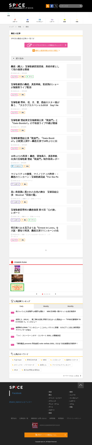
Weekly (46, 306)
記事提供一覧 (24, 418)
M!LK (15, 370)
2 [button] (44, 294)
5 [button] (49, 294)
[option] (46, 278)
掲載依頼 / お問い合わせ (39, 418)
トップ (11, 27)
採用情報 (52, 418)
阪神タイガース (71, 360)
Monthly (70, 306)
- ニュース (72, 395)
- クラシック (52, 401)
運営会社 (14, 418)
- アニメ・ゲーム (53, 404)
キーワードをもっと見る (72, 376)
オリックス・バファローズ (23, 365)
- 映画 (50, 413)
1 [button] (42, 294)
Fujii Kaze (16, 360)
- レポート (72, 401)
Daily (21, 306)
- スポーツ (51, 410)
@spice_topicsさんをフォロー (20, 402)
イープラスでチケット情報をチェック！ (45, 45)
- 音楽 (50, 392)
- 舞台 (50, 395)
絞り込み (18, 58)
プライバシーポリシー (74, 418)
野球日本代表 (31, 360)
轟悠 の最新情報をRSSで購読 (46, 50)
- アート (50, 407)
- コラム (71, 404)
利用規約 (61, 418)
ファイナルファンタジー (60, 365)
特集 (19, 27)
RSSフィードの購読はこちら (50, 435)
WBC (44, 360)
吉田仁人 (42, 365)
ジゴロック (55, 360)
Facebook (16, 393)
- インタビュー (73, 398)
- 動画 (70, 392)
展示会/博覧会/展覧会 (31, 370)
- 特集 (70, 407)
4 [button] (47, 294)
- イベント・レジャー (55, 398)
